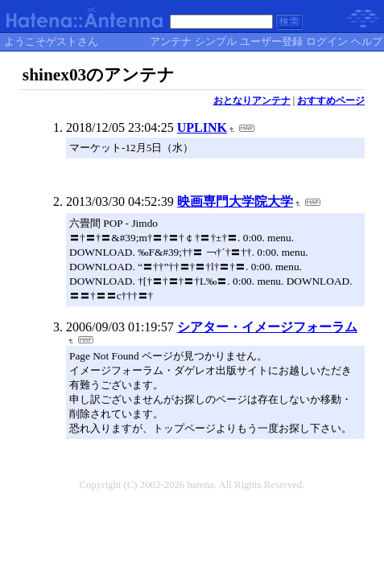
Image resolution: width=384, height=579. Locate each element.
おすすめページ (331, 100)
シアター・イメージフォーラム (267, 327)
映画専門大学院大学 (235, 201)
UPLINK (202, 127)
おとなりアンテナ (252, 100)
